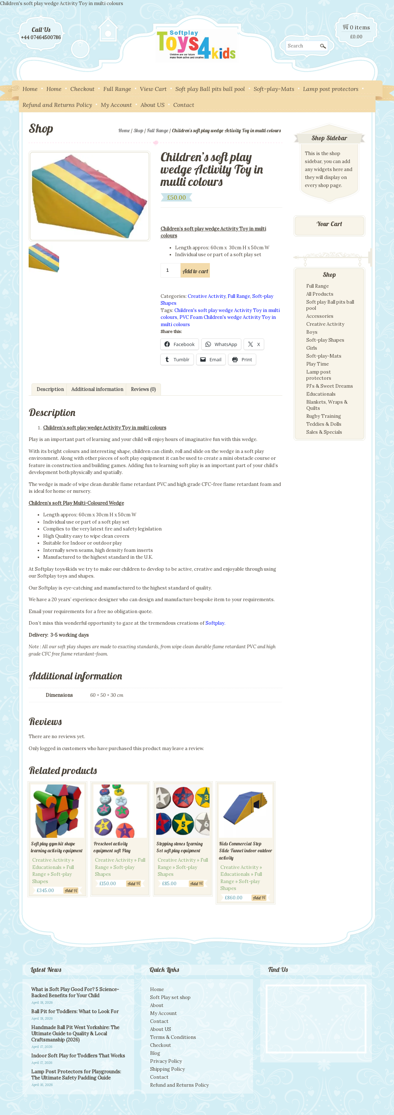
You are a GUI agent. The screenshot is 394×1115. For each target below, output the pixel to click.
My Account (116, 104)
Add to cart (195, 271)
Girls (311, 348)
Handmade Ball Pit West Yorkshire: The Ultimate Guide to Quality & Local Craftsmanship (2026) (75, 1033)
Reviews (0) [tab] (143, 389)
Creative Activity (206, 296)
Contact (183, 104)
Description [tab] (50, 389)
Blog (155, 1053)
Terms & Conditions (173, 1037)
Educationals (321, 394)
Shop (138, 130)
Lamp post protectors (330, 88)
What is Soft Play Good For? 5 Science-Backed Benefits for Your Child (75, 992)
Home (30, 88)
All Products (319, 294)
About (156, 1005)
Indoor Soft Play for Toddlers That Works (78, 1056)
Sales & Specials (324, 432)
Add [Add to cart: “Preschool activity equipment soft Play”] (131, 883)
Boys (312, 332)
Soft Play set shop (170, 997)
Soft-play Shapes (325, 340)
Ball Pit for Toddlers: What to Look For (75, 1011)
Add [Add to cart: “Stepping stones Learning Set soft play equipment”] (194, 883)
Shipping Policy (167, 1069)
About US (153, 104)
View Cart (153, 88)
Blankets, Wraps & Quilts (327, 405)
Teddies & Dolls (323, 424)
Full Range (117, 88)
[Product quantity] (171, 270)
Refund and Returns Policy (57, 104)
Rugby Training (323, 416)
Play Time (317, 364)
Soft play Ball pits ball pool (210, 88)
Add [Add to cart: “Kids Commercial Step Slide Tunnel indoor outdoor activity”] (257, 897)
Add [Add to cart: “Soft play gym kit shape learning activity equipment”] (68, 890)
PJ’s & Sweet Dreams (329, 386)
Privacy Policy (166, 1061)
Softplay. (215, 623)
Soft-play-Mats (274, 88)
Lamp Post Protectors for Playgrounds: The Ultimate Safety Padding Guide (76, 1075)
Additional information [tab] (97, 389)
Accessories (319, 316)
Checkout (82, 88)
